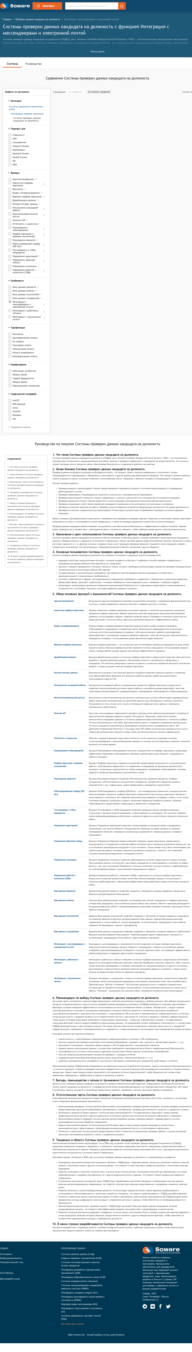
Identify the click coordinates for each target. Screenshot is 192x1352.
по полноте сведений (99, 92)
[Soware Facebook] (160, 1306)
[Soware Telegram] (145, 1306)
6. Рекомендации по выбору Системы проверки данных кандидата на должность (25, 516)
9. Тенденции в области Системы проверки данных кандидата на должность (23, 548)
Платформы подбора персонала (27, 113)
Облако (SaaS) (20, 374)
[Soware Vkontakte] (152, 1306)
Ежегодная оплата (22, 345)
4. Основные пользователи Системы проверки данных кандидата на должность (24, 495)
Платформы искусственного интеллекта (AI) (81, 1310)
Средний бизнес (21, 146)
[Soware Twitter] (168, 1306)
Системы (12, 63)
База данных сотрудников (26, 298)
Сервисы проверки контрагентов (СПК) (81, 1258)
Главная (7, 19)
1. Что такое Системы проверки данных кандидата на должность (23, 468)
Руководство (33, 63)
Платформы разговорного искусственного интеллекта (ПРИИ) (82, 1298)
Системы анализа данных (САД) (77, 1254)
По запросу (18, 341)
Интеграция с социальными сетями (27, 318)
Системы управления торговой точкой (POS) (81, 1317)
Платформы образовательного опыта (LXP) (83, 1277)
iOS (14, 419)
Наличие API (19, 220)
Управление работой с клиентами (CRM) (24, 271)
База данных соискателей (26, 294)
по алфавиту (75, 92)
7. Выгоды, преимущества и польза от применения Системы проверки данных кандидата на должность (25, 527)
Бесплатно (18, 189)
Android (16, 411)
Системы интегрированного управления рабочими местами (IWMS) (81, 1287)
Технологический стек (11, 1262)
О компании (6, 1254)
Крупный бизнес (21, 153)
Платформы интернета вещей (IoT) (79, 1292)
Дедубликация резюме (24, 200)
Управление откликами (25, 266)
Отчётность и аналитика (25, 224)
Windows (17, 415)
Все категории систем (72, 1324)
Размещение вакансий (24, 240)
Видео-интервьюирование (26, 193)
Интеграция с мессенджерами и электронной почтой (23, 304)
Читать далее (97, 51)
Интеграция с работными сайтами (25, 311)
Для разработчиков (10, 1278)
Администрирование (23, 179)
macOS (16, 400)
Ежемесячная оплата (23, 349)
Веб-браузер (19, 404)
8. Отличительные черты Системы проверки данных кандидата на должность (23, 538)
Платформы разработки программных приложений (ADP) (80, 1271)
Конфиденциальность (11, 1258)
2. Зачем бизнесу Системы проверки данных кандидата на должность (25, 476)
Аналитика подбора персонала (23, 184)
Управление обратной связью (24, 261)
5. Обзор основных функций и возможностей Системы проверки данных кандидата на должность (23, 506)
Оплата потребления (23, 352)
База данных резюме (23, 290)
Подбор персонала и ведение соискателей (24, 235)
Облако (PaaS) (20, 382)
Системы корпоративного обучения (79, 1281)
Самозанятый (19, 142)
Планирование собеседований (20, 228)
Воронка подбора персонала (27, 196)
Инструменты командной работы (25, 208)
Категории (46, 6)
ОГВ (15, 138)
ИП (14, 161)
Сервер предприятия (23, 378)
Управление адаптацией (25, 256)
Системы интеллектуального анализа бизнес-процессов (80, 1264)
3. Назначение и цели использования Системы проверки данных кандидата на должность (25, 485)
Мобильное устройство (24, 371)
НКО (15, 164)
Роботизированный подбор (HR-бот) (26, 245)
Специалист (19, 135)
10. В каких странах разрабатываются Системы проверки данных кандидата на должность (25, 559)
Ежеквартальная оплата (25, 356)
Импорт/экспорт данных (25, 204)
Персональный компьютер (26, 385)
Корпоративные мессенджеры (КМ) (79, 1304)
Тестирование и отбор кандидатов (24, 251)
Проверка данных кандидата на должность (37, 19)
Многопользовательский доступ (25, 215)
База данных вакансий (24, 287)
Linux (15, 407)
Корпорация (19, 149)
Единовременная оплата (25, 337)
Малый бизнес (20, 157)
